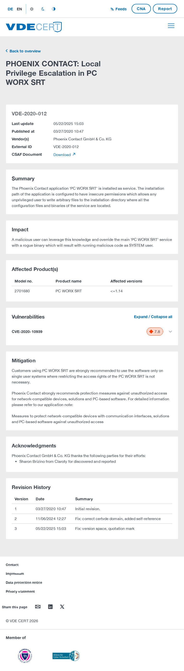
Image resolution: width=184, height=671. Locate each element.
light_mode (32, 9)
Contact (12, 565)
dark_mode (42, 9)
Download (62, 154)
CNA (141, 8)
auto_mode (53, 9)
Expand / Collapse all (153, 316)
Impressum (15, 573)
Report (165, 8)
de (10, 8)
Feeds (120, 8)
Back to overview (25, 51)
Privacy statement (20, 591)
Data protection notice (24, 582)
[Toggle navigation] (171, 26)
